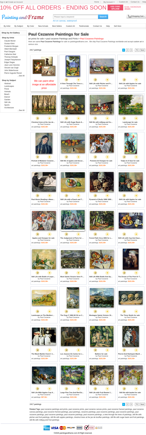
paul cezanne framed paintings (120, 409)
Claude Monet (9, 41)
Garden (7, 100)
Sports (7, 105)
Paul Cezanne (74, 85)
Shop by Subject (9, 80)
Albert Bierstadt (10, 49)
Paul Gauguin (9, 52)
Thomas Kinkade (11, 57)
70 (137, 50)
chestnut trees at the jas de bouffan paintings (92, 417)
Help (144, 2)
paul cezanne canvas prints (96, 409)
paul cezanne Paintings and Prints (62, 38)
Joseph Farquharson (12, 60)
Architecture (9, 108)
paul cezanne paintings (106, 412)
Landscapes (9, 86)
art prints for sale (36, 38)
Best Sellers (57, 26)
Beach (6, 94)
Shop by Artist (8, 38)
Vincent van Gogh (11, 68)
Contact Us (135, 2)
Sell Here (117, 26)
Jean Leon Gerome (12, 65)
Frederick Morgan (11, 46)
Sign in (3, 2)
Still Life (7, 102)
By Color (30, 26)
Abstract (7, 83)
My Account (109, 2)
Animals (7, 92)
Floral (6, 89)
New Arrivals (43, 26)
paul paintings (74, 412)
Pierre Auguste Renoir (13, 73)
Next (142, 50)
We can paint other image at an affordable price (44, 84)
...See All (20, 76)
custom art (137, 42)
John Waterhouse (11, 70)
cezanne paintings (88, 412)
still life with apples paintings (62, 417)
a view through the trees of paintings (117, 415)
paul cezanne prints (76, 409)
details (127, 8)
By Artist (7, 26)
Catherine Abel (10, 54)
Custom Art (123, 2)
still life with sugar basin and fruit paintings (127, 417)
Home (96, 2)
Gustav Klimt (9, 44)
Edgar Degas (9, 62)
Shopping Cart (137, 16)
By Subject (18, 26)
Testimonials (84, 26)
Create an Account (15, 2)
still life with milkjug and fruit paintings (44, 420)
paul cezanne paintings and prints (54, 409)
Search (103, 17)
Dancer (7, 97)
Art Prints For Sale (23, 16)
